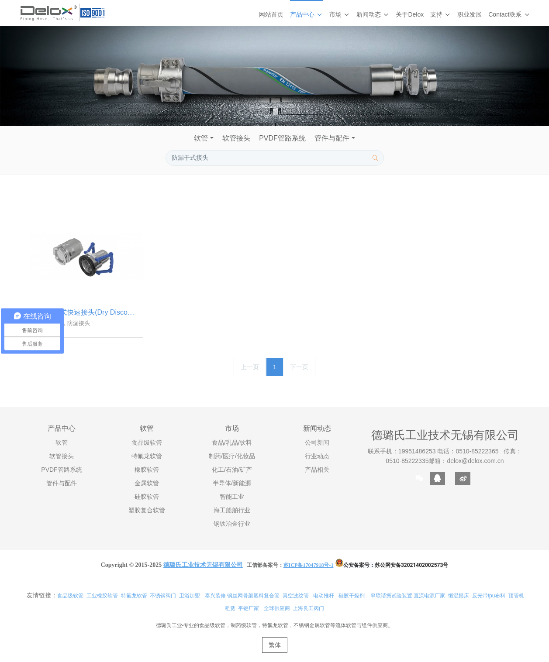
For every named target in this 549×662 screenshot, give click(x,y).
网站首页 (271, 14)
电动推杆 (323, 596)
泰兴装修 (215, 596)
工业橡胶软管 (102, 596)
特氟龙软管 (134, 596)
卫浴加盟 (189, 596)
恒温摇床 (458, 596)
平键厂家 (248, 609)
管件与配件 (331, 138)
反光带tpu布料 (489, 596)
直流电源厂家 (429, 596)
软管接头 (236, 138)
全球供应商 (277, 609)
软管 (201, 138)
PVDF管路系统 (282, 138)
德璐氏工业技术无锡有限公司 (445, 435)
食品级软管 (70, 596)
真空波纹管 (296, 596)
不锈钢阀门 (163, 596)
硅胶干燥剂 (351, 596)
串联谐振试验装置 (391, 596)
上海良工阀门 (308, 609)
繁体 (275, 645)
